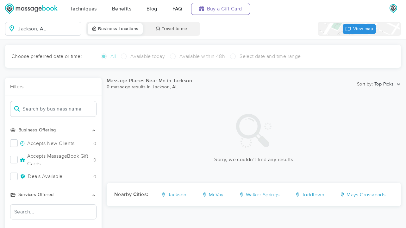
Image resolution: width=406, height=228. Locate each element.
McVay (213, 194)
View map (359, 29)
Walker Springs (259, 194)
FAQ (177, 8)
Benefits (121, 8)
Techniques (83, 8)
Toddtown (309, 194)
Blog (152, 8)
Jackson (174, 194)
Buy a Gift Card (220, 8)
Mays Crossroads (362, 194)
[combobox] (48, 29)
